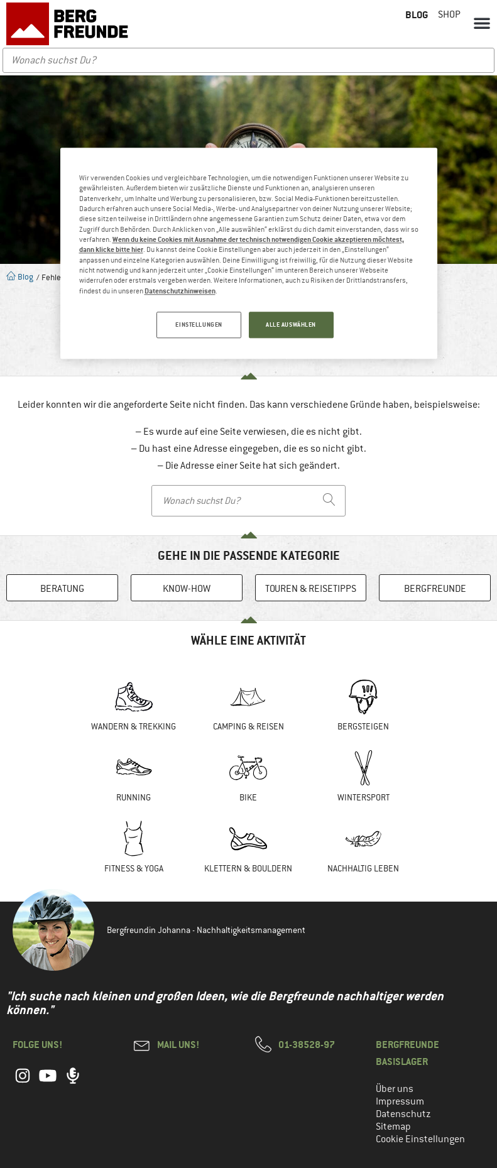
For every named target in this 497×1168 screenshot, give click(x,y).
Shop (449, 14)
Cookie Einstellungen (420, 1139)
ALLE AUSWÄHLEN (291, 324)
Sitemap (393, 1126)
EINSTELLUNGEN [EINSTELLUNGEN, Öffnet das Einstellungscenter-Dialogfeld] (198, 324)
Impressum (400, 1101)
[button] (482, 22)
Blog (19, 276)
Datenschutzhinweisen (180, 290)
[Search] (329, 501)
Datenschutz (403, 1114)
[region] (248, 253)
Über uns (394, 1089)
